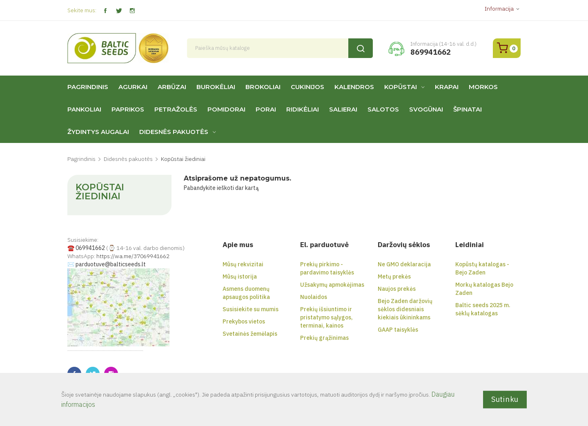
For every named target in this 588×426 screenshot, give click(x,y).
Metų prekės (394, 276)
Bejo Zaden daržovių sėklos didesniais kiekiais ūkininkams (405, 309)
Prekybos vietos (244, 321)
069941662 (90, 248)
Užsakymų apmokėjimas (332, 284)
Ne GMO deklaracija (404, 264)
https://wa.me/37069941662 (132, 256)
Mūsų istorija (240, 276)
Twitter (118, 10)
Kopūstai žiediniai (100, 192)
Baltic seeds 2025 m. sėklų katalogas (482, 309)
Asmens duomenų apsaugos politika (246, 293)
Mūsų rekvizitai (243, 264)
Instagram (132, 10)
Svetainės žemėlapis (250, 333)
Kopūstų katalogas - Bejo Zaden (482, 268)
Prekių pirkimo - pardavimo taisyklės (327, 268)
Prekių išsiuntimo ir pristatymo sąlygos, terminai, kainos (326, 317)
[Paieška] (280, 48)
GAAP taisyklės (398, 329)
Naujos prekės (397, 288)
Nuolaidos (313, 297)
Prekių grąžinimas (324, 337)
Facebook (105, 10)
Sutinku (505, 399)
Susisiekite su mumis (250, 309)
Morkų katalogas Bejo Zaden (484, 289)
